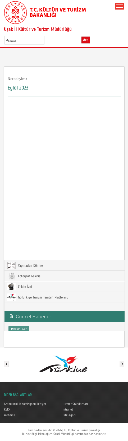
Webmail (9, 415)
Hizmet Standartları (75, 404)
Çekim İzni (19, 286)
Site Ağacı (69, 415)
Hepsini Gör (19, 329)
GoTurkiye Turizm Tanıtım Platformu (37, 297)
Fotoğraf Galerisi (24, 276)
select (45, 40)
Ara (85, 40)
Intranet (68, 409)
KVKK (7, 409)
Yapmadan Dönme (25, 265)
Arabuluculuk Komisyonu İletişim (25, 404)
